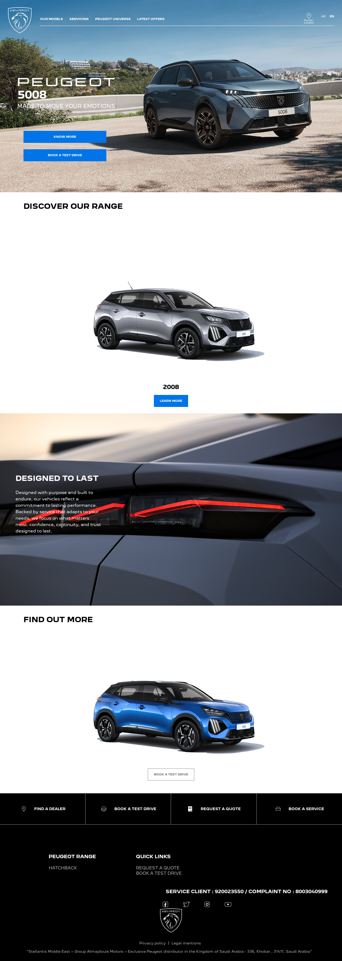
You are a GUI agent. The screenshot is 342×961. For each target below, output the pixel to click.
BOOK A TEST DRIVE (159, 873)
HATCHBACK (63, 867)
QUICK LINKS (153, 856)
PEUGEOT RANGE (72, 856)
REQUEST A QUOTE (158, 867)
